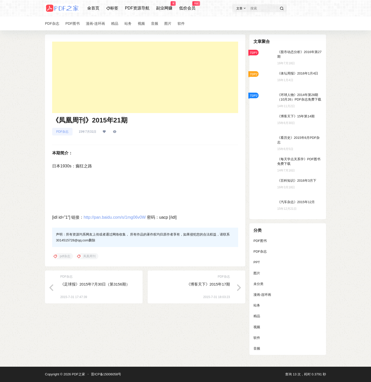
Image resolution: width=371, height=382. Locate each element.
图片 (256, 273)
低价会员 (187, 5)
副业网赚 (164, 5)
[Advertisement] (145, 77)
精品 (256, 316)
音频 (256, 348)
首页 (93, 8)
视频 (256, 327)
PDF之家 (78, 374)
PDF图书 (260, 241)
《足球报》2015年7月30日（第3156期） (95, 284)
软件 (256, 338)
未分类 (258, 284)
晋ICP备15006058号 (106, 374)
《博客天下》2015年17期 (208, 284)
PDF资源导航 (137, 8)
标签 (112, 8)
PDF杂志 (62, 131)
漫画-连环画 (262, 295)
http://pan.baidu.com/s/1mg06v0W (115, 217)
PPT (256, 262)
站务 (256, 305)
